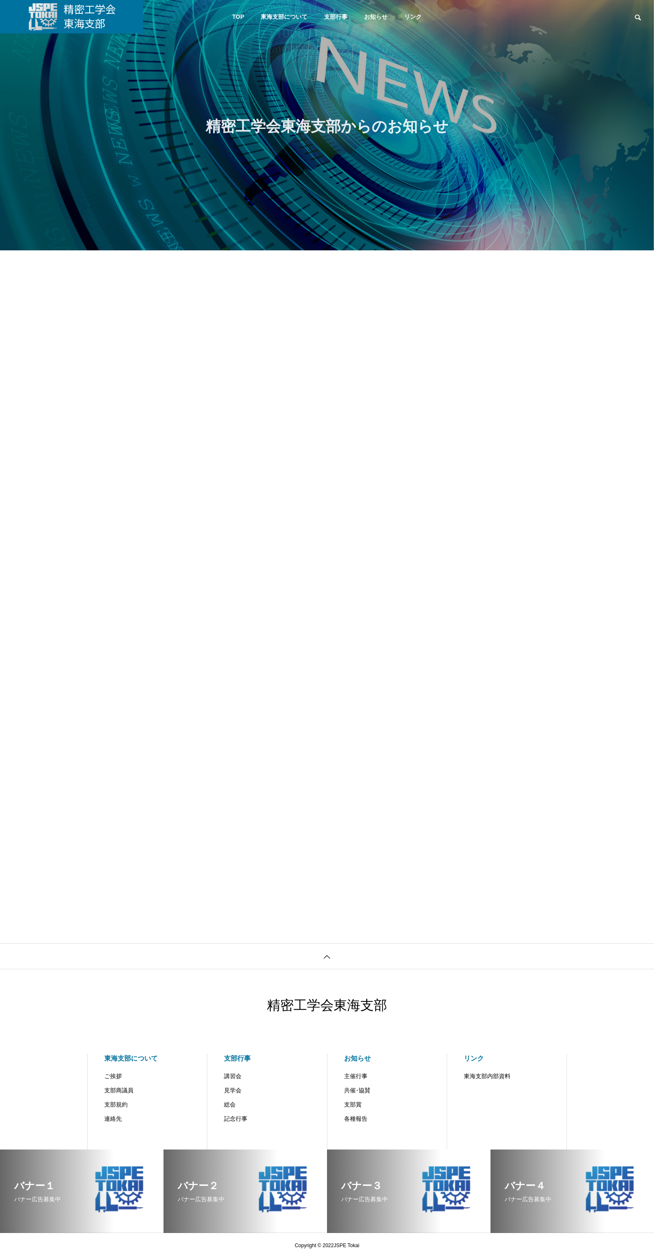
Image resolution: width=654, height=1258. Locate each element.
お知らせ (375, 16)
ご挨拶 (113, 1076)
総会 (230, 1104)
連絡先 (113, 1118)
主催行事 (355, 1076)
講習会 (232, 1076)
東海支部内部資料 (487, 1076)
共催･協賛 (357, 1090)
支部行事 (335, 16)
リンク (413, 16)
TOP (238, 16)
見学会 (232, 1090)
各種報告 (355, 1118)
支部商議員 (118, 1090)
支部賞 (353, 1104)
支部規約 (116, 1104)
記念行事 (235, 1118)
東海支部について (284, 16)
